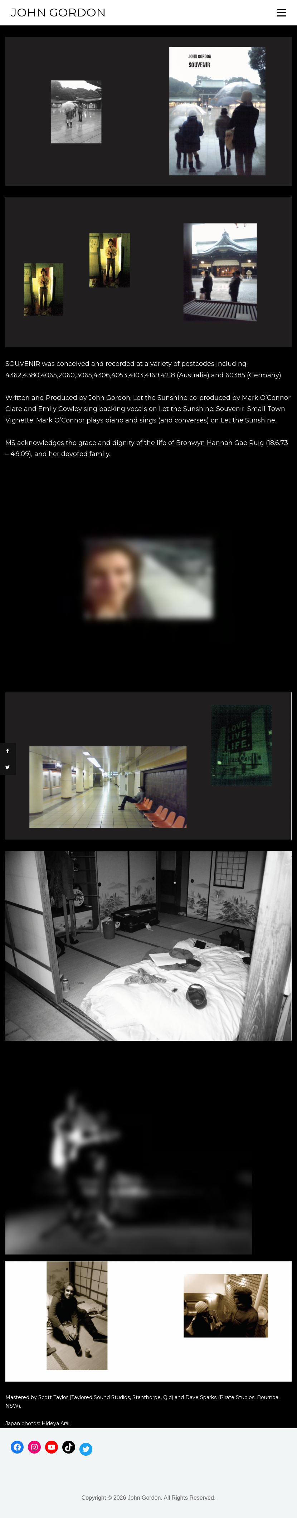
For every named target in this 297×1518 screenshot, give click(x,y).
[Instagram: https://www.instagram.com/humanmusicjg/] (34, 1447)
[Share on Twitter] (8, 767)
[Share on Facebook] (8, 751)
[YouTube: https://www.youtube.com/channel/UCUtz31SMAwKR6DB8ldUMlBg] (51, 1447)
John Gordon (58, 12)
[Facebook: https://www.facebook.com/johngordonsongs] (17, 1447)
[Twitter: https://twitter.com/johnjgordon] (85, 1449)
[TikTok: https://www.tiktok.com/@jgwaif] (68, 1447)
